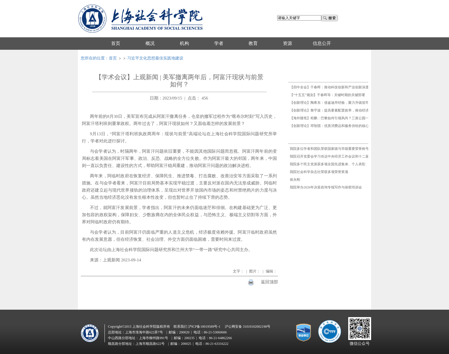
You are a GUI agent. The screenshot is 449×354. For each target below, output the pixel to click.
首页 (113, 58)
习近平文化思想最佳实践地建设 (155, 58)
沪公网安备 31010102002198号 (247, 327)
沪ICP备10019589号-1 (204, 327)
